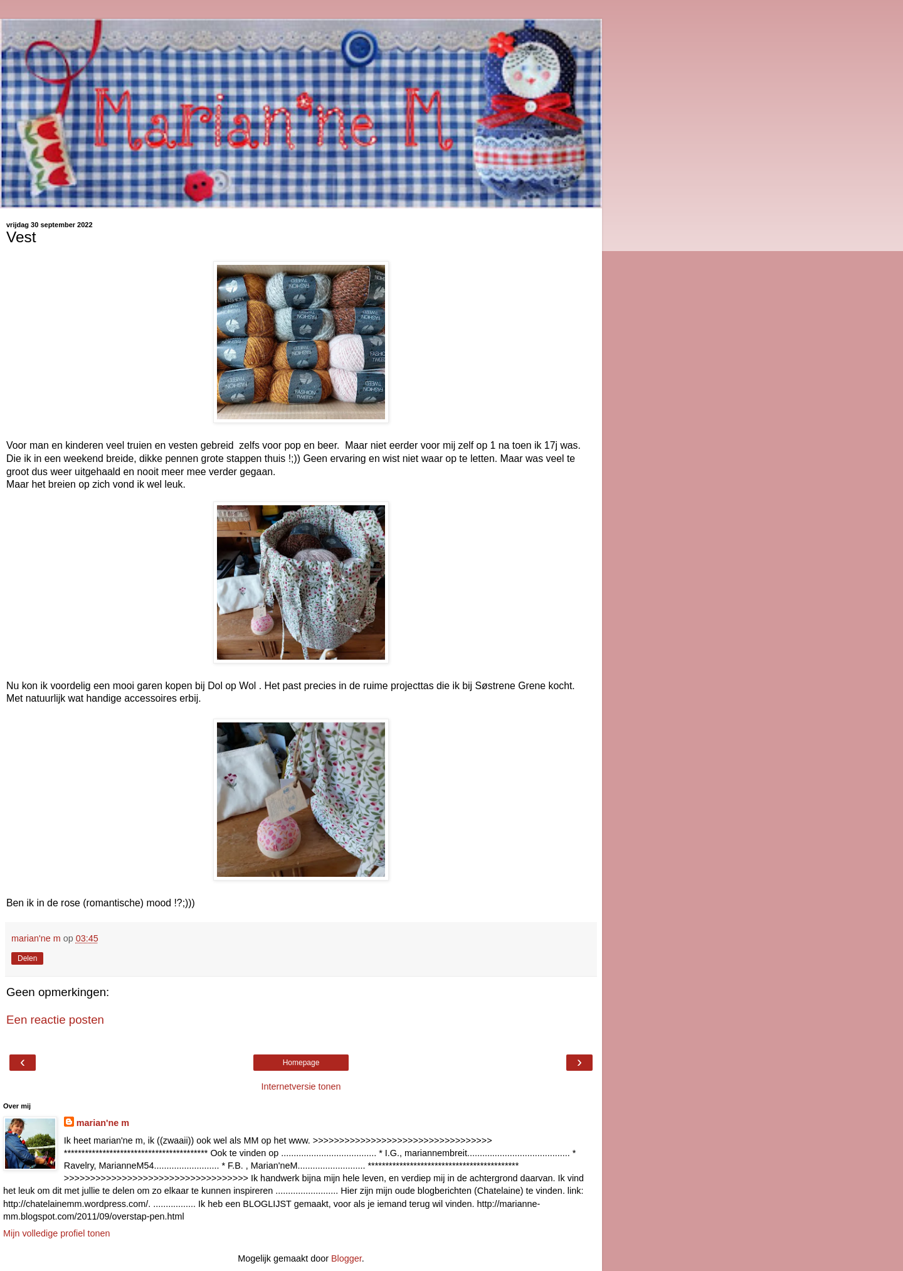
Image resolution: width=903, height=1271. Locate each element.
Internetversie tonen (301, 1086)
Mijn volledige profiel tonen (56, 1233)
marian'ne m (103, 1123)
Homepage (301, 1062)
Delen (27, 958)
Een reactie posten (55, 1019)
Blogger (346, 1258)
